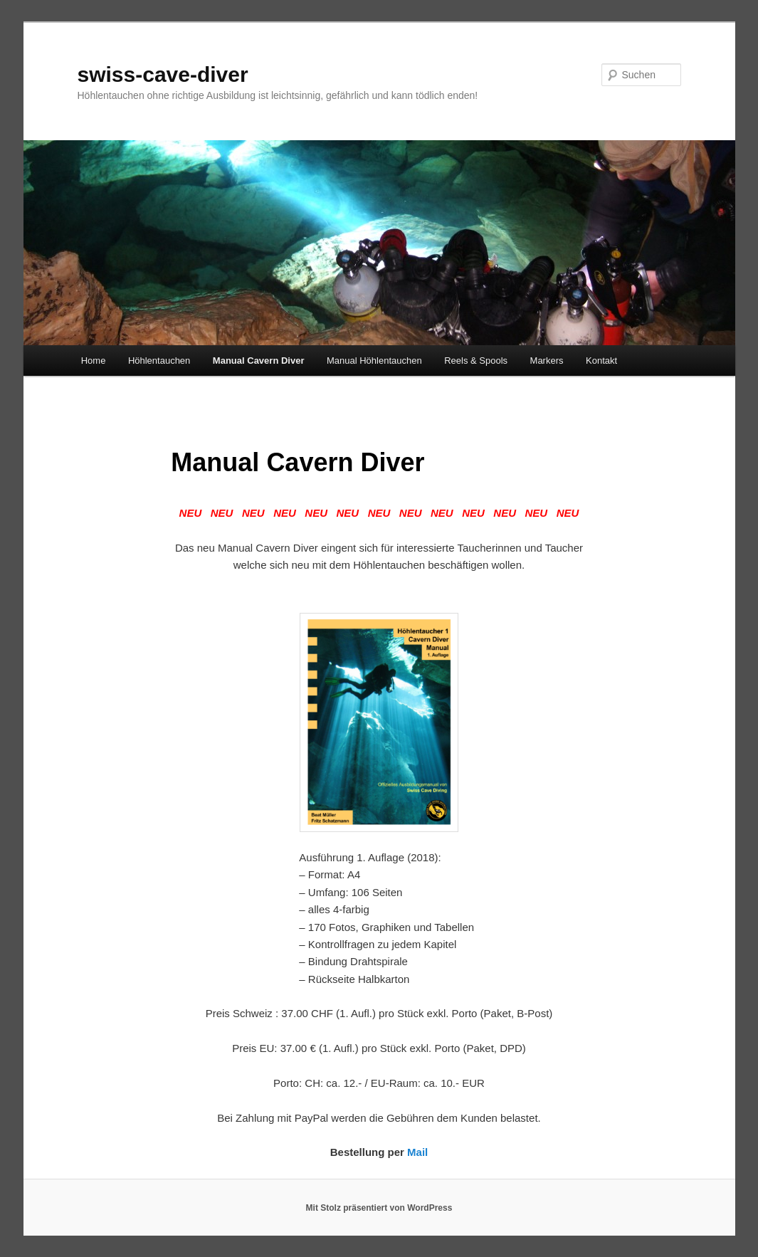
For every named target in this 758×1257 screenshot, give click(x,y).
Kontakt (601, 360)
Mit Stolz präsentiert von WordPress (379, 1208)
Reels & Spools (475, 360)
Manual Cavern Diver (259, 360)
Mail (417, 1152)
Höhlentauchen (159, 360)
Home (93, 360)
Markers (547, 360)
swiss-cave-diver (163, 74)
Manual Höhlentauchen (374, 360)
